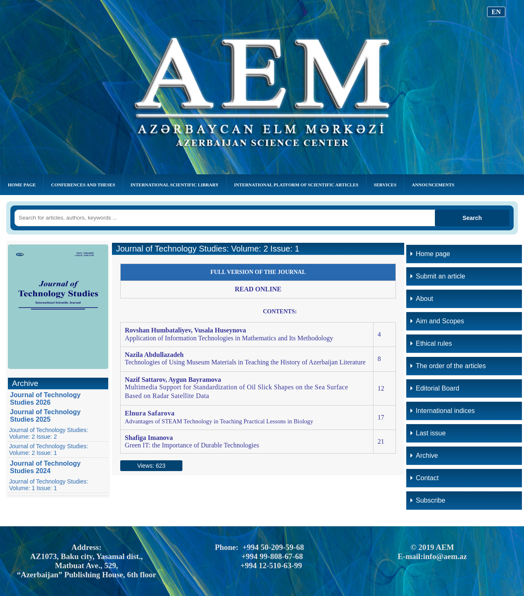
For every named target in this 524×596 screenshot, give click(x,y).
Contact (424, 477)
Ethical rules (431, 343)
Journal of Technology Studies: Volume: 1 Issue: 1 (48, 484)
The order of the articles (448, 365)
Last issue (428, 433)
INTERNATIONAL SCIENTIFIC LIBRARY (175, 184)
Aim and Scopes (437, 321)
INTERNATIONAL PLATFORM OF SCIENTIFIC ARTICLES (296, 184)
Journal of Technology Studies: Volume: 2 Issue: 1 (48, 449)
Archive (424, 455)
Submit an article (437, 276)
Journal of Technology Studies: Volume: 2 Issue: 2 (48, 433)
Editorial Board (434, 388)
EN (496, 11)
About (421, 298)
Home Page (22, 184)
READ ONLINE (258, 289)
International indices (442, 410)
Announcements (433, 184)
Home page (430, 253)
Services (385, 184)
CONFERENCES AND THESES (83, 184)
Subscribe (427, 500)
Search (472, 218)
